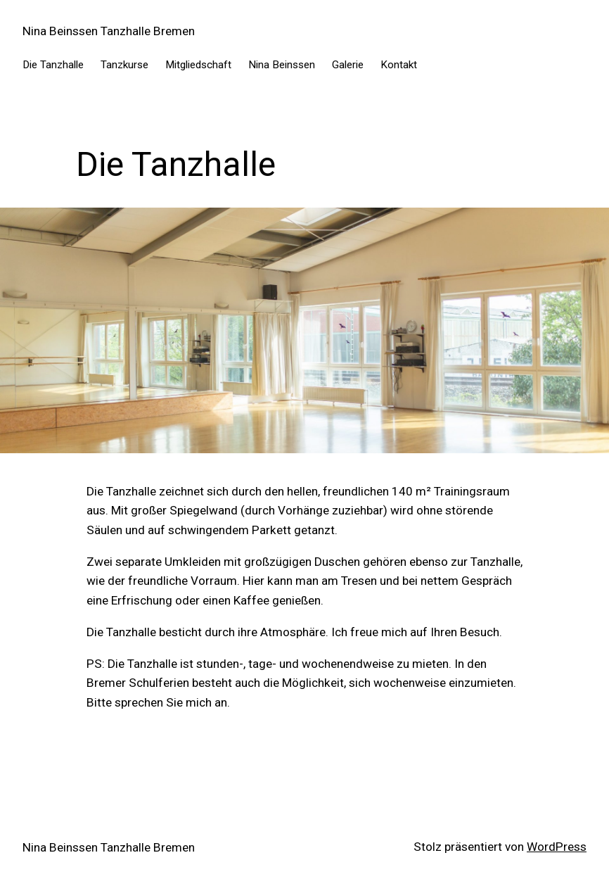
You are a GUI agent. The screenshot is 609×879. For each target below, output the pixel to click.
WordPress (556, 847)
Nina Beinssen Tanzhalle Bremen (109, 31)
